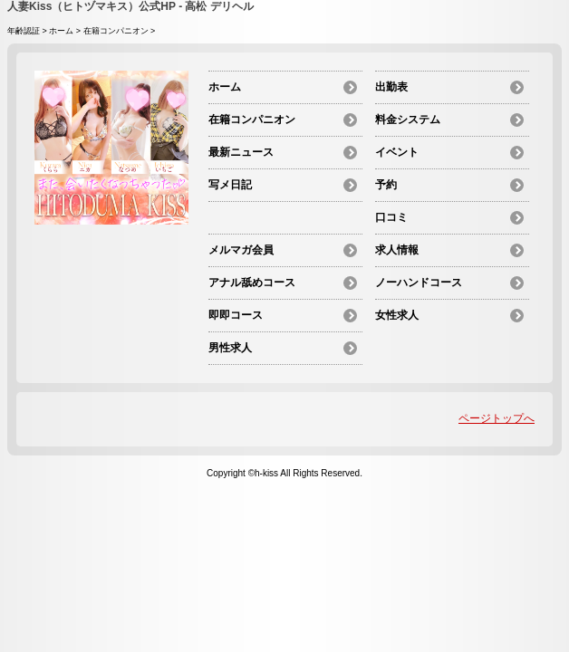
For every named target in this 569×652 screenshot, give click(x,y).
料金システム (407, 119)
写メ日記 (230, 184)
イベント (397, 152)
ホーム (61, 30)
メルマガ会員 (241, 250)
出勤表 (391, 87)
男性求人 (230, 347)
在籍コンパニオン (116, 30)
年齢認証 (23, 30)
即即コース (235, 315)
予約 (386, 184)
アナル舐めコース (251, 282)
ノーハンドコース (418, 282)
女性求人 (397, 315)
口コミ (391, 217)
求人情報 (397, 250)
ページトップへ (496, 418)
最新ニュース (241, 152)
